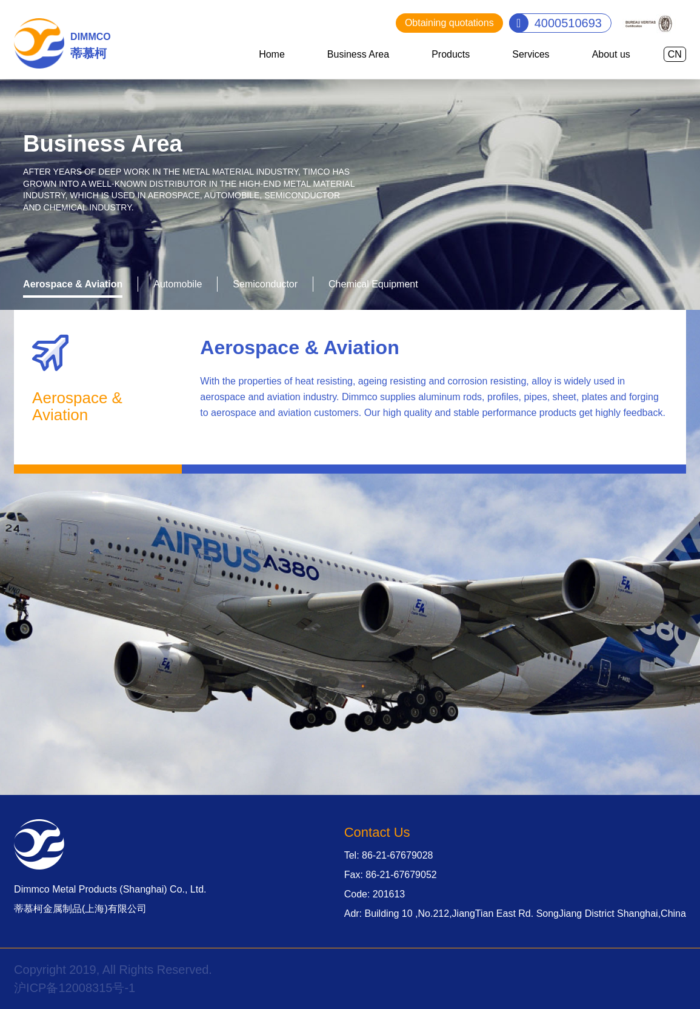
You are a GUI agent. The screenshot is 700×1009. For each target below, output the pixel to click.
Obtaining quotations (449, 23)
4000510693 (568, 23)
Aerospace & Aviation (72, 284)
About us (611, 54)
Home (272, 54)
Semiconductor (265, 284)
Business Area (358, 54)
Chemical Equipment (373, 284)
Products (451, 54)
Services (530, 54)
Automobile (177, 284)
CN (675, 54)
